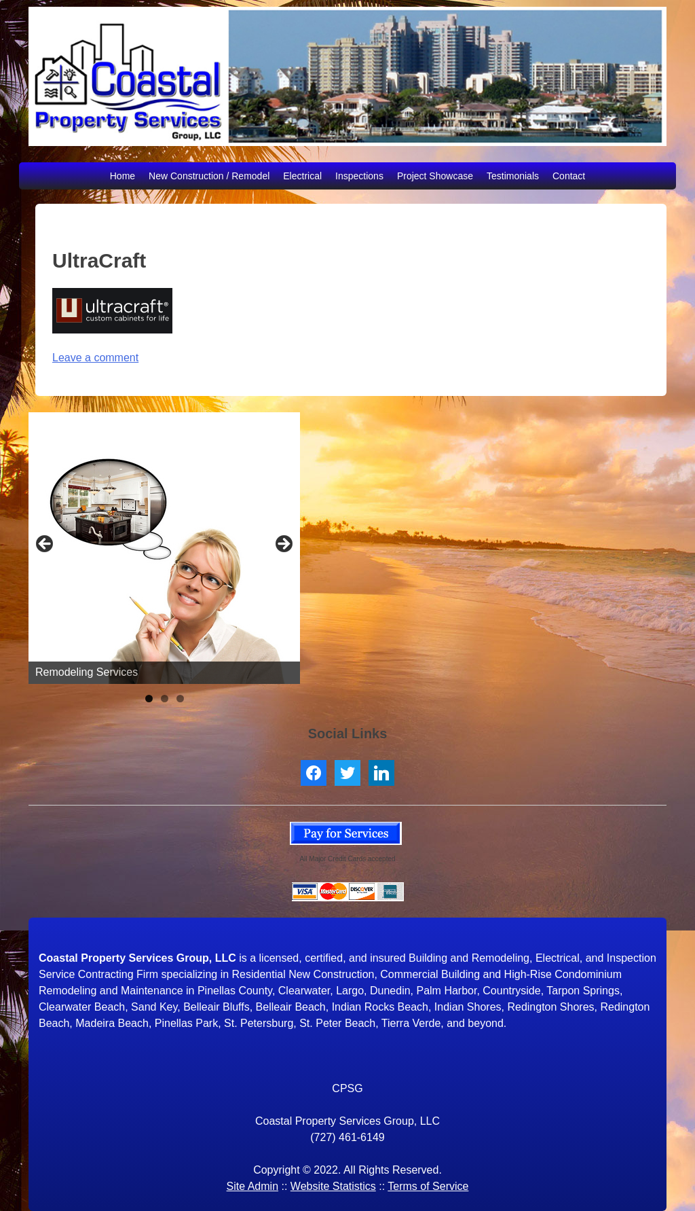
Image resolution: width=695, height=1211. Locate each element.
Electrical (302, 175)
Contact (568, 175)
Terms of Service (428, 1186)
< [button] (45, 545)
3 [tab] (180, 698)
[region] (164, 548)
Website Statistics (333, 1186)
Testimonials (513, 175)
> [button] (283, 545)
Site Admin (252, 1186)
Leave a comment (95, 357)
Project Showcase (435, 175)
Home (122, 175)
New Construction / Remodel (209, 175)
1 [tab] (149, 698)
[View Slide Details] (164, 548)
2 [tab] (164, 698)
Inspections (359, 175)
